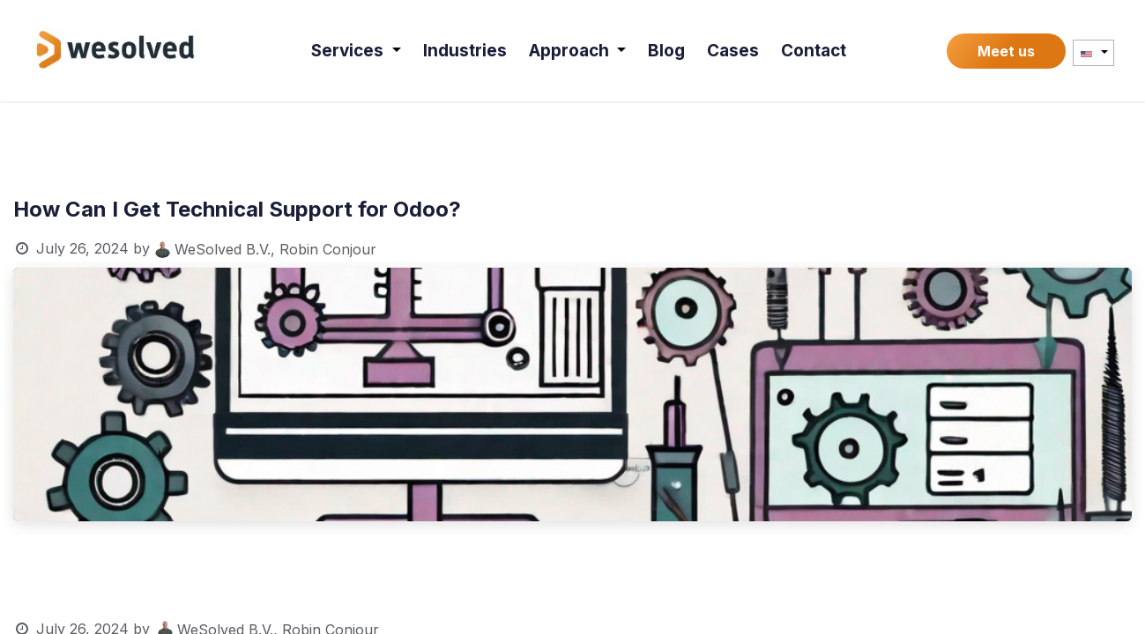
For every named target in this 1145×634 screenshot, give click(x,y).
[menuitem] (358, 51)
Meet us (1006, 51)
